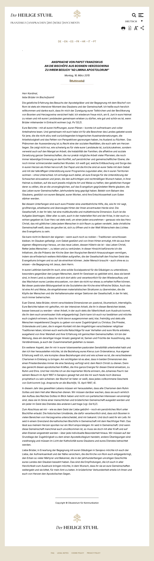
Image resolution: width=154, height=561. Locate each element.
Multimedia (77, 80)
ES (71, 41)
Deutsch (132, 22)
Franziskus (19, 22)
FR (77, 41)
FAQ (52, 553)
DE (59, 41)
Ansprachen (37, 22)
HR (83, 41)
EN (66, 41)
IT (89, 41)
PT (94, 41)
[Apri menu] (140, 15)
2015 (50, 22)
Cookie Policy (77, 553)
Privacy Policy (93, 553)
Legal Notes (62, 553)
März (58, 22)
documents (71, 22)
